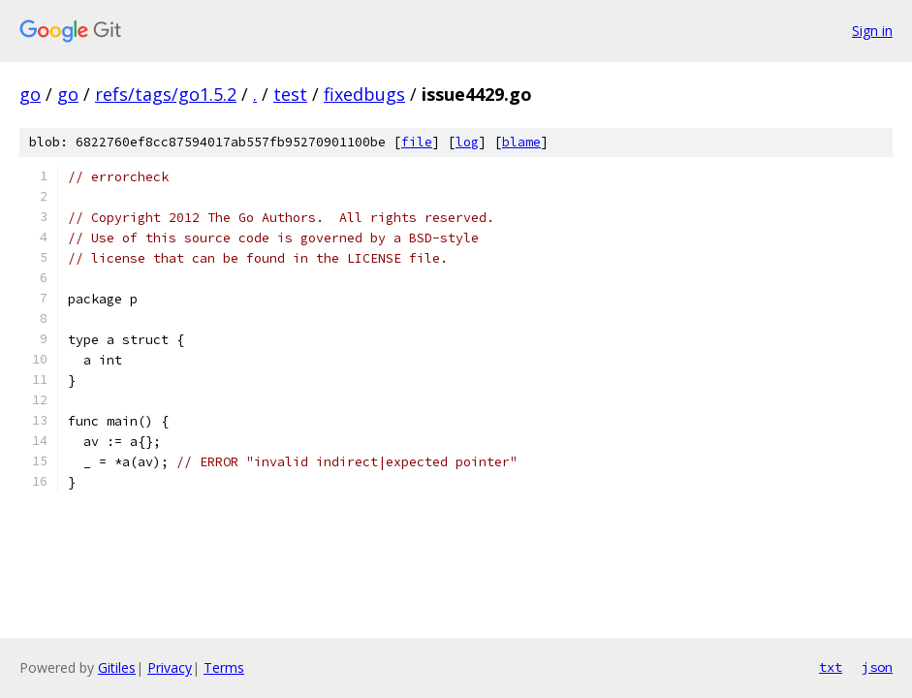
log (467, 142)
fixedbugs (364, 94)
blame (521, 142)
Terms (224, 667)
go (30, 94)
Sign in (872, 30)
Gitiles (117, 667)
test (290, 94)
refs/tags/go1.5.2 (165, 94)
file (416, 142)
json (877, 667)
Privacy (169, 667)
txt (830, 667)
